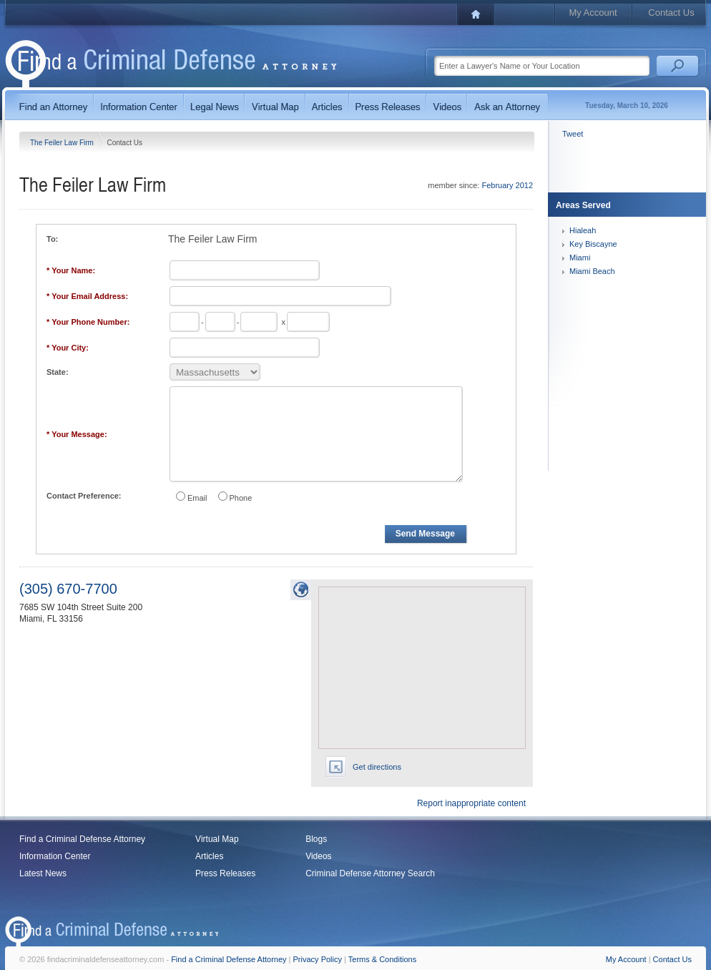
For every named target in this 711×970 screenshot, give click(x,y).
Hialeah (582, 230)
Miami (579, 257)
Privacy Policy (317, 959)
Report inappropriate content (471, 803)
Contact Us (671, 12)
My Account (593, 12)
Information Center (54, 856)
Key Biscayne (593, 244)
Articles (209, 856)
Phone (241, 498)
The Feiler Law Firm (63, 143)
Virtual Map (216, 839)
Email (197, 498)
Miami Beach (592, 271)
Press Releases (225, 873)
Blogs (316, 839)
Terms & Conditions (382, 959)
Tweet (572, 133)
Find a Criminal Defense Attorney (82, 839)
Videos (318, 856)
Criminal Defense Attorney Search (370, 873)
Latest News (43, 873)
